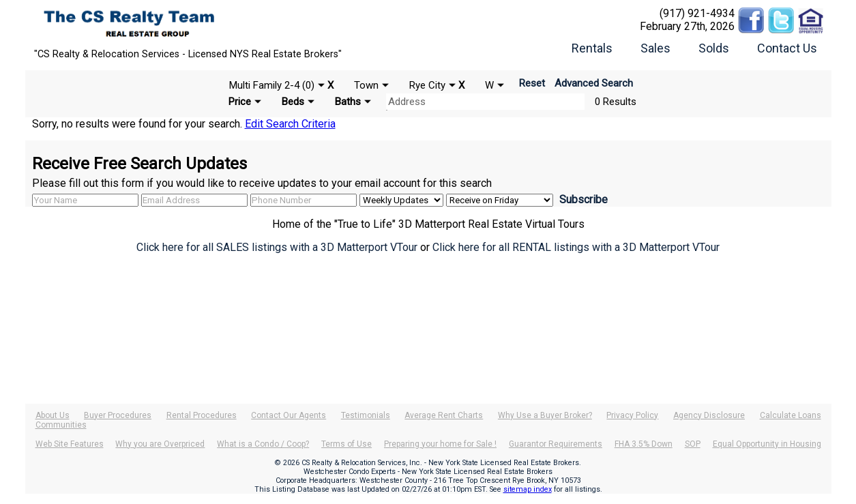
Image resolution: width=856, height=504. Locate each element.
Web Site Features (69, 444)
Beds (293, 101)
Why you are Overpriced (160, 444)
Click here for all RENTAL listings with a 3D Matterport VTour (576, 247)
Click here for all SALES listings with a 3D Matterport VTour (276, 247)
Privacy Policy (632, 415)
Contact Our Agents (288, 415)
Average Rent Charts (443, 415)
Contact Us (787, 48)
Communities (61, 425)
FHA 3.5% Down (644, 444)
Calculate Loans (790, 415)
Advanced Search (594, 83)
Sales (655, 48)
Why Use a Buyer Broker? (545, 415)
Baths (348, 101)
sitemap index (527, 489)
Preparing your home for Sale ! (440, 444)
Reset (532, 83)
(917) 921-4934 (697, 13)
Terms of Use (346, 444)
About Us (52, 415)
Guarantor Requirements (555, 444)
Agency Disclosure (709, 415)
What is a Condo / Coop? (263, 444)
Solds (713, 48)
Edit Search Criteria (290, 123)
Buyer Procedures (117, 415)
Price (239, 101)
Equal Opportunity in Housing (767, 444)
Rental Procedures (201, 415)
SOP (692, 444)
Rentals (592, 48)
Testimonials (365, 415)
